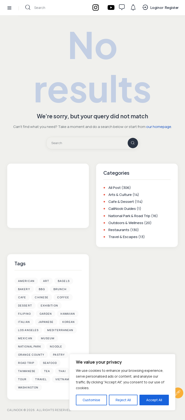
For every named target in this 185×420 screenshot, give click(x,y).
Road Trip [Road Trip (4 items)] (26, 363)
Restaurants (118, 230)
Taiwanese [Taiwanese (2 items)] (26, 371)
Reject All (123, 400)
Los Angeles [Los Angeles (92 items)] (28, 330)
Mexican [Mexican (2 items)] (25, 338)
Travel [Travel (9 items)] (41, 379)
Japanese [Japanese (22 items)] (46, 322)
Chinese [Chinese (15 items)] (41, 297)
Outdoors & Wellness (125, 223)
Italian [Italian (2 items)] (24, 322)
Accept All (154, 400)
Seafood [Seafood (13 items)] (50, 363)
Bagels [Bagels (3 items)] (64, 281)
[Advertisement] (48, 195)
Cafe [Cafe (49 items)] (22, 297)
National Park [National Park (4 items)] (29, 346)
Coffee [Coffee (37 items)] (63, 297)
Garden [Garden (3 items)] (46, 314)
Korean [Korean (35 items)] (68, 322)
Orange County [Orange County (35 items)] (31, 355)
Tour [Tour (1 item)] (22, 379)
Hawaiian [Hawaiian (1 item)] (67, 314)
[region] (122, 382)
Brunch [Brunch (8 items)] (60, 289)
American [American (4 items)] (26, 281)
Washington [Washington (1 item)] (28, 387)
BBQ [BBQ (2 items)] (42, 289)
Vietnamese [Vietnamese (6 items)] (65, 379)
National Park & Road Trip (129, 216)
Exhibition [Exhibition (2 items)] (49, 305)
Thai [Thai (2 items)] (62, 371)
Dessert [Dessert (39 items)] (25, 305)
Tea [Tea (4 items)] (47, 371)
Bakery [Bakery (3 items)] (24, 289)
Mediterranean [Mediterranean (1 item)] (60, 330)
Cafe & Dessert (121, 201)
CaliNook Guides (122, 209)
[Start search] (27, 7)
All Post (114, 187)
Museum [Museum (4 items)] (48, 338)
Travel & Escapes (123, 237)
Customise (91, 400)
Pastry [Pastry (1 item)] (59, 355)
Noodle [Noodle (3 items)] (56, 346)
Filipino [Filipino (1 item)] (24, 314)
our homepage (158, 126)
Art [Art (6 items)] (46, 281)
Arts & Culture (120, 194)
